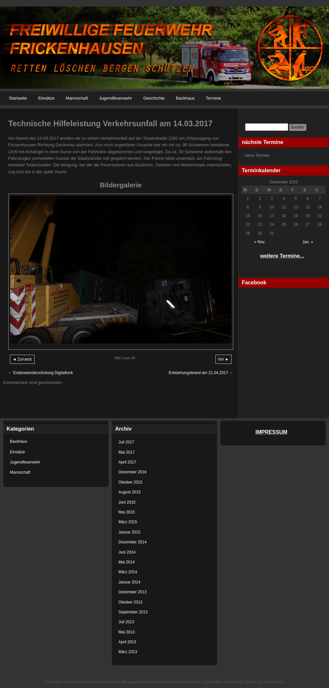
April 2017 (127, 462)
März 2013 (127, 652)
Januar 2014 (129, 582)
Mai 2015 (126, 512)
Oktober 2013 (130, 602)
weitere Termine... (282, 256)
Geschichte (153, 98)
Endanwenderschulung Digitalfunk (40, 372)
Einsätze (46, 98)
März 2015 (127, 522)
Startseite (18, 98)
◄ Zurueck (22, 359)
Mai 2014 (126, 562)
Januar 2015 (129, 532)
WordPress (159, 682)
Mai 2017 (126, 452)
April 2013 (127, 642)
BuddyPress (188, 682)
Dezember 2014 (132, 542)
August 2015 (129, 492)
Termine (213, 98)
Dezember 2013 (132, 592)
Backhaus (185, 98)
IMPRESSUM (272, 432)
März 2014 (127, 572)
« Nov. (260, 242)
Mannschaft (77, 98)
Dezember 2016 (132, 472)
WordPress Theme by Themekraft (253, 682)
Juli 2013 (126, 622)
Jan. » (307, 242)
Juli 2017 (126, 442)
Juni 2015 (127, 502)
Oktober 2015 (130, 482)
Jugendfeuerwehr (115, 98)
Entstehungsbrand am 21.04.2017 (201, 372)
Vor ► (223, 359)
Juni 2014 (127, 552)
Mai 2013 (126, 632)
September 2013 (133, 612)
